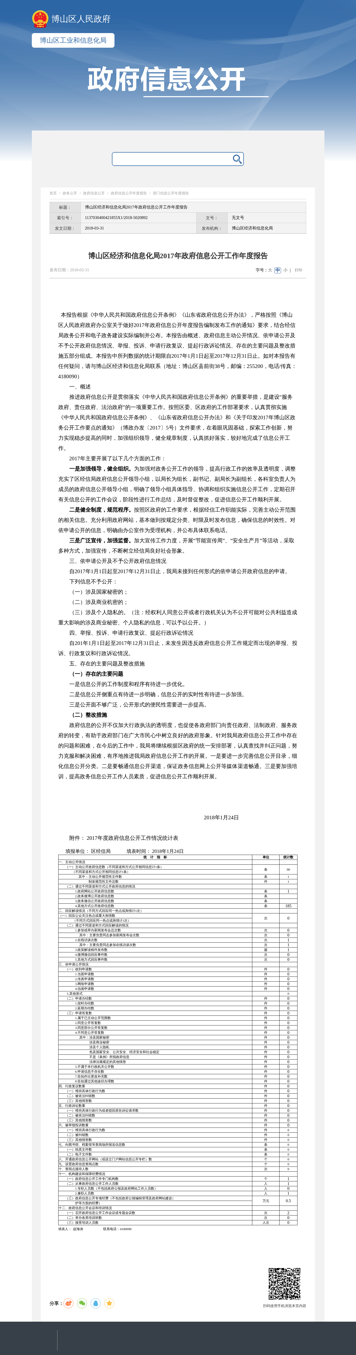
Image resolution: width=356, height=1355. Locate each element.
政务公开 (70, 193)
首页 (53, 193)
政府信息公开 (94, 193)
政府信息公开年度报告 (129, 193)
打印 (298, 270)
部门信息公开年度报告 (171, 193)
